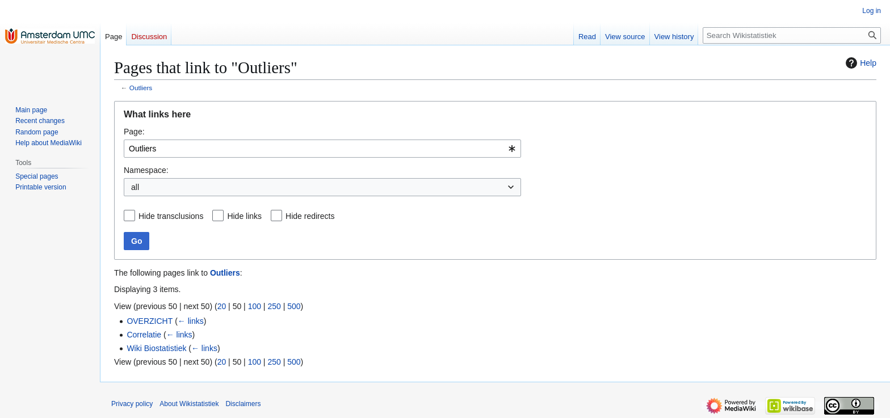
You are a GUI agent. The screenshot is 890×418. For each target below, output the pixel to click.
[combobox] (322, 149)
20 (221, 306)
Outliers (140, 87)
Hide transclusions (170, 216)
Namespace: (146, 170)
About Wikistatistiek (189, 404)
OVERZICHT (150, 321)
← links (191, 321)
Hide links (244, 216)
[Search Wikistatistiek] (792, 35)
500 (293, 306)
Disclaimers (243, 404)
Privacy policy (132, 404)
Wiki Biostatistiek (156, 348)
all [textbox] (135, 187)
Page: (134, 131)
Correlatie (144, 334)
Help (859, 63)
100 (254, 306)
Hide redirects (310, 216)
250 (273, 306)
